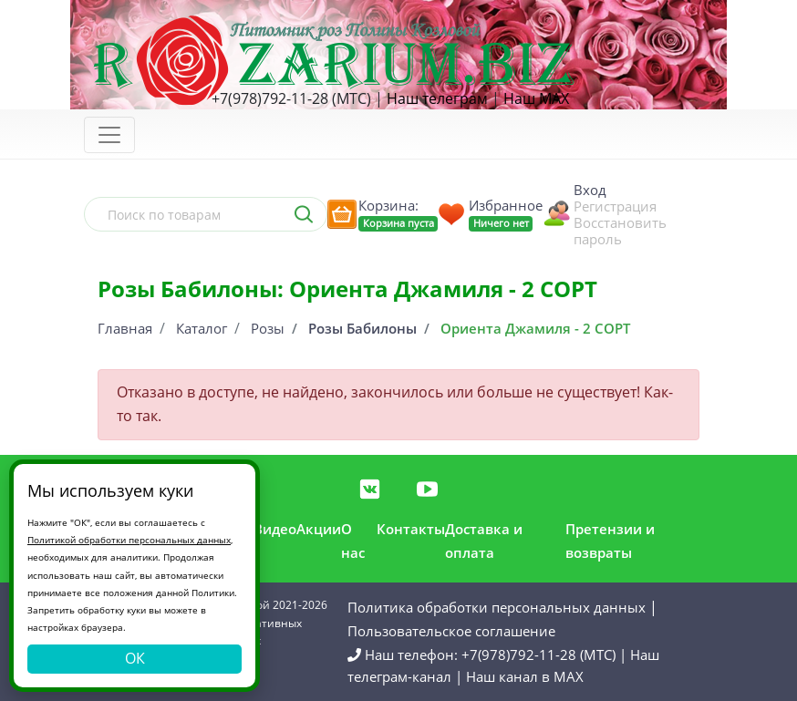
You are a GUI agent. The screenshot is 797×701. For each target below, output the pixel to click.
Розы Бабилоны (362, 328)
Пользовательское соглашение (451, 631)
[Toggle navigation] (109, 135)
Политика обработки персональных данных (496, 607)
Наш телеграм (437, 98)
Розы (268, 328)
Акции (318, 529)
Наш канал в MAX (525, 676)
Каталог (201, 328)
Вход (590, 189)
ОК (135, 658)
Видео (275, 529)
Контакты (411, 529)
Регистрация (615, 206)
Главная (125, 328)
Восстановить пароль (620, 230)
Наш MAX (536, 98)
